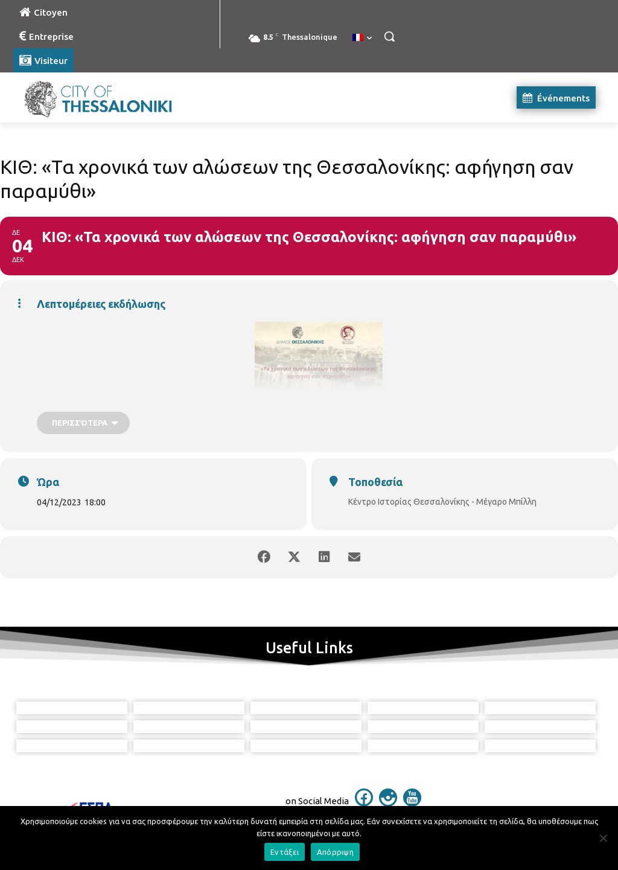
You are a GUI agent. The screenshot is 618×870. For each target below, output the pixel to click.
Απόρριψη (335, 852)
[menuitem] (362, 38)
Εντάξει (284, 852)
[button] (389, 36)
